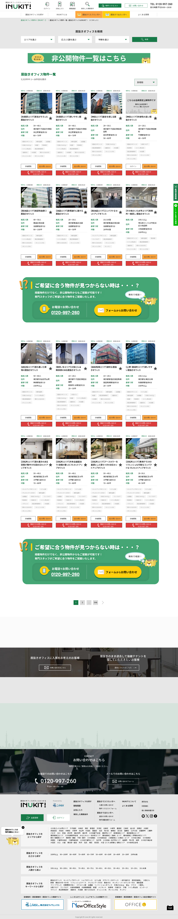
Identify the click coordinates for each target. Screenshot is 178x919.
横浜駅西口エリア (133, 838)
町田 (64, 838)
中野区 (68, 836)
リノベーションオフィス (103, 890)
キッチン (123, 895)
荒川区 (106, 836)
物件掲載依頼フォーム (107, 825)
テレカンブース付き (95, 888)
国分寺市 (77, 838)
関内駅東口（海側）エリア (111, 840)
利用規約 (145, 811)
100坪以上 (54, 860)
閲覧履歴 (77, 810)
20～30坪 (125, 860)
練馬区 (113, 836)
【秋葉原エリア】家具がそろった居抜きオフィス (34, 118)
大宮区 (53, 848)
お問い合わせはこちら (55, 669)
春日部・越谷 (72, 848)
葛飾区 (126, 836)
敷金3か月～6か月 (62, 888)
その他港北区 (102, 843)
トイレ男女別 (133, 892)
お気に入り (78, 815)
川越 (64, 848)
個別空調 (140, 888)
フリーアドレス (56, 890)
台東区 (105, 833)
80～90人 (73, 873)
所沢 (80, 848)
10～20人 (134, 873)
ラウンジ (54, 895)
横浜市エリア (107, 838)
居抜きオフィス (56, 885)
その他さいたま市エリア (59, 833)
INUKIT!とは (62, 14)
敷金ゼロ (107, 888)
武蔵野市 (142, 836)
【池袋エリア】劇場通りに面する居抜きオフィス (69, 212)
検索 (145, 39)
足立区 (119, 836)
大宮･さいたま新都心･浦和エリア (113, 848)
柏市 (137, 845)
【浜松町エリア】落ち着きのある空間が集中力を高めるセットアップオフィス (34, 464)
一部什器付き (125, 885)
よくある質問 (143, 14)
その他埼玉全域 (132, 848)
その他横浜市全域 (71, 840)
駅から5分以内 (90, 895)
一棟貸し (141, 890)
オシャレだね (113, 895)
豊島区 (94, 836)
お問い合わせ (136, 5)
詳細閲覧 (28, 165)
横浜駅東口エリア (57, 840)
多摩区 (53, 845)
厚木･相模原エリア (57, 843)
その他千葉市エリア (87, 845)
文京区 (99, 833)
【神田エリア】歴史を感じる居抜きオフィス (103, 118)
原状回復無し (136, 885)
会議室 (90, 890)
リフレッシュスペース (78, 888)
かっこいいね (101, 895)
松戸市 (98, 845)
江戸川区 (134, 836)
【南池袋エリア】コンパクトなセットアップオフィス (104, 212)
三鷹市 (149, 836)
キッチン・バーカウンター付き (123, 888)
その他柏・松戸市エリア (112, 845)
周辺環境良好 (63, 895)
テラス (133, 890)
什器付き (118, 892)
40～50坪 (108, 860)
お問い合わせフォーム (123, 787)
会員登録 (32, 823)
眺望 (94, 892)
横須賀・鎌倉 (70, 843)
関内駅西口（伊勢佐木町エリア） (135, 840)
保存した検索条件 (80, 819)
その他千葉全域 (146, 845)
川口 (58, 848)
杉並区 (88, 836)
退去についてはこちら (123, 668)
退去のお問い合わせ (106, 821)
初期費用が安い (69, 890)
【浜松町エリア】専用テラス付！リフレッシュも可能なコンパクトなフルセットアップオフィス (139, 464)
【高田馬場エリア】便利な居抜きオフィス (104, 368)
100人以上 (54, 873)
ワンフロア (64, 892)
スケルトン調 (81, 890)
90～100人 (64, 873)
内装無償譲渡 (86, 892)
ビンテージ (144, 892)
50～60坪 (99, 860)
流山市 (81, 836)
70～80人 (81, 873)
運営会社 (145, 807)
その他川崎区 (136, 843)
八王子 (53, 838)
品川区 (132, 833)
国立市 (84, 838)
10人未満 (143, 873)
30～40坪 (116, 860)
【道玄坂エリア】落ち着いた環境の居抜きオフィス (33, 368)
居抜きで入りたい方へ (89, 14)
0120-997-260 (55, 786)
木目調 (80, 895)
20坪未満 (134, 860)
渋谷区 (61, 836)
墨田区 (119, 833)
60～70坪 (90, 860)
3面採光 (73, 895)
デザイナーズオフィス (111, 885)
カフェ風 (97, 885)
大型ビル (146, 885)
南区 (90, 848)
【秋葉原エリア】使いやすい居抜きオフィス (68, 118)
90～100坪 (64, 860)
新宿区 (92, 833)
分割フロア (54, 892)
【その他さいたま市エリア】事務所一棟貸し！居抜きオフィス (139, 212)
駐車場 (110, 892)
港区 (86, 833)
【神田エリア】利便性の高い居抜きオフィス (139, 118)
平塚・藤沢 (81, 843)
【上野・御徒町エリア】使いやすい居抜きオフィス (139, 368)
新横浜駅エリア (119, 838)
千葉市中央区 (62, 845)
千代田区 (73, 833)
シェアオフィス (87, 885)
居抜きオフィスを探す (34, 14)
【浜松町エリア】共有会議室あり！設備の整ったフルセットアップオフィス (69, 464)
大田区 (146, 833)
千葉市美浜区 (73, 845)
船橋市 (124, 845)
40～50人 (108, 873)
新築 (52, 888)
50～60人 (99, 873)
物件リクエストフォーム (108, 814)
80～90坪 (73, 860)
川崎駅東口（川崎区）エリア (119, 843)
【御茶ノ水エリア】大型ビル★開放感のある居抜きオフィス (68, 368)
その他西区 (91, 843)
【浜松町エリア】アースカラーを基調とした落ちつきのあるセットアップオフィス (104, 464)
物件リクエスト (110, 5)
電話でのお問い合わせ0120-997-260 (36, 172)
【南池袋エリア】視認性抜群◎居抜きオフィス (34, 212)
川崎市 (112, 833)
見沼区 (96, 848)
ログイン (133, 165)
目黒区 (139, 833)
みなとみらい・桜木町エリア (90, 840)
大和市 (74, 836)
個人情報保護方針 (148, 815)
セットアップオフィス (71, 885)
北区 (100, 836)
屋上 (127, 890)
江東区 (126, 833)
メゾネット (102, 892)
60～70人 (90, 873)
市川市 (131, 845)
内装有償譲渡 (75, 892)
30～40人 (116, 873)
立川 (58, 838)
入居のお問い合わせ (106, 810)
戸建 (124, 892)
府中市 (69, 838)
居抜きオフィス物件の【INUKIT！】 (34, 20)
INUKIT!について (129, 806)
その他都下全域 (94, 838)
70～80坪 (81, 860)
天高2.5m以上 (119, 890)
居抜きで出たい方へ (116, 14)
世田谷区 (54, 836)
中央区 (80, 833)
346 (97, 603)
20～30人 (125, 873)
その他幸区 (147, 843)
